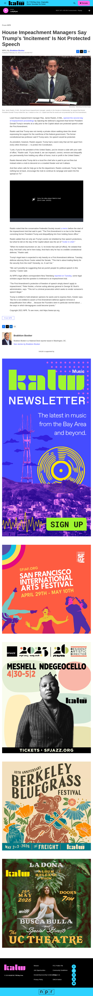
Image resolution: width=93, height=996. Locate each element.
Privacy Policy (38, 979)
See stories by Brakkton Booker (27, 344)
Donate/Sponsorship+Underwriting (42, 975)
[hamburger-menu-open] (5, 3)
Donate (85, 3)
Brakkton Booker (17, 51)
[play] (5, 10)
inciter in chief (68, 242)
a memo (64, 228)
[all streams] (90, 10)
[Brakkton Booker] (7, 338)
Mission (36, 966)
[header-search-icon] (74, 3)
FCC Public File (58, 966)
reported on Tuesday (63, 276)
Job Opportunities (39, 970)
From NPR (6, 25)
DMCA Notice (57, 979)
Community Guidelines (60, 970)
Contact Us (56, 975)
